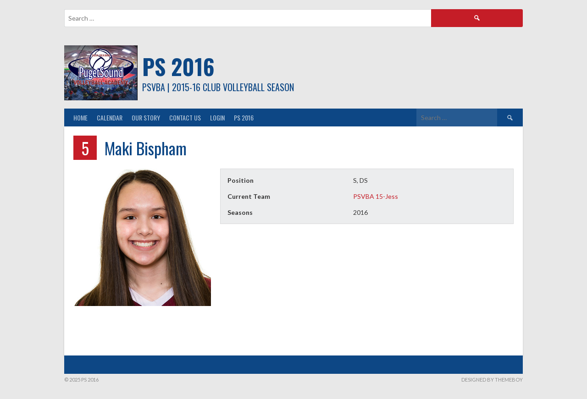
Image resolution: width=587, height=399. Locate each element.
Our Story (146, 117)
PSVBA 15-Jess (375, 196)
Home (80, 117)
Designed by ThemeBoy (492, 380)
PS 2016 (178, 66)
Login (217, 117)
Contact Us (185, 117)
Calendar (109, 117)
